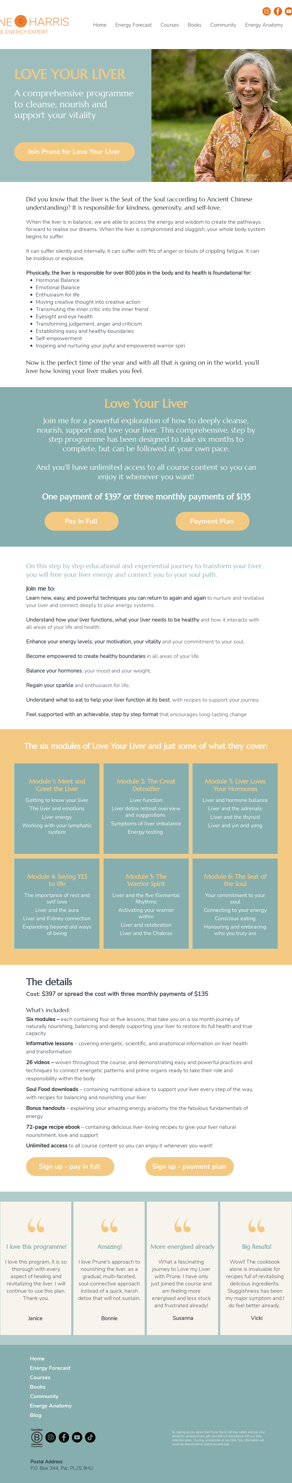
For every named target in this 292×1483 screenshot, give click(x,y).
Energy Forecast (50, 1368)
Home (37, 1358)
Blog (35, 1415)
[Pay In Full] (82, 521)
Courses (40, 1377)
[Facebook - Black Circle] (64, 1437)
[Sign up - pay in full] (70, 1166)
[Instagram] (50, 1437)
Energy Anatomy (51, 1405)
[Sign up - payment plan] (189, 1166)
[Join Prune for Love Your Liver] (74, 151)
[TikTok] (90, 1437)
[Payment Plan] (213, 521)
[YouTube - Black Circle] (77, 1437)
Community (44, 1396)
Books (38, 1387)
